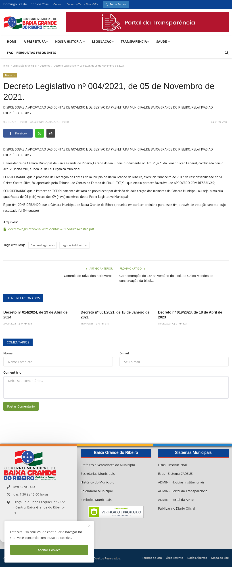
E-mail (124, 353)
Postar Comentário (21, 406)
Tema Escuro (116, 4)
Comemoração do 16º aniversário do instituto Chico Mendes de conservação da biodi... (166, 278)
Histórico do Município (97, 482)
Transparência (135, 41)
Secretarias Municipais (98, 473)
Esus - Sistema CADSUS (175, 473)
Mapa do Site (220, 558)
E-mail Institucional (172, 465)
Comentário (12, 372)
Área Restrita (174, 558)
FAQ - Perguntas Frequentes (31, 52)
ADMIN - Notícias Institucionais (181, 482)
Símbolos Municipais (96, 500)
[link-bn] (147, 22)
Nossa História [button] (70, 41)
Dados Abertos (197, 558)
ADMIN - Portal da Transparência (182, 491)
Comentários (18, 342)
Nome (8, 353)
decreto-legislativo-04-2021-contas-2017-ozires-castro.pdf (48, 229)
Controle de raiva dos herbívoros (88, 276)
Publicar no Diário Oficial (176, 508)
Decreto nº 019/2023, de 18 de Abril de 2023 (190, 314)
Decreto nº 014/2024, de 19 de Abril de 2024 (35, 314)
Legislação (103, 41)
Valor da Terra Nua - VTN (82, 4)
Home (12, 41)
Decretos (45, 65)
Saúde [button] (163, 41)
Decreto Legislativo (42, 245)
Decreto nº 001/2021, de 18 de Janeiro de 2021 (115, 314)
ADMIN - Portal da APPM (176, 500)
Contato (58, 4)
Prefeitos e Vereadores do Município (108, 465)
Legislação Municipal (25, 65)
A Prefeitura (36, 41)
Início (6, 65)
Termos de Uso (152, 558)
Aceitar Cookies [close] (49, 550)
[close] (89, 525)
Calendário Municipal (97, 491)
